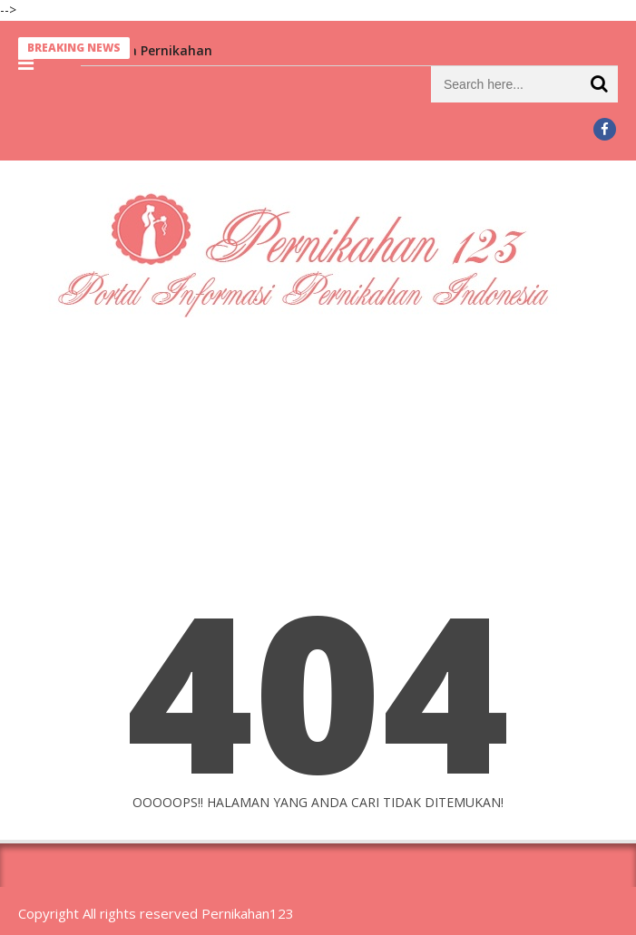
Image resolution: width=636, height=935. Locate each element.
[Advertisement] (318, 472)
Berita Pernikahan (157, 50)
